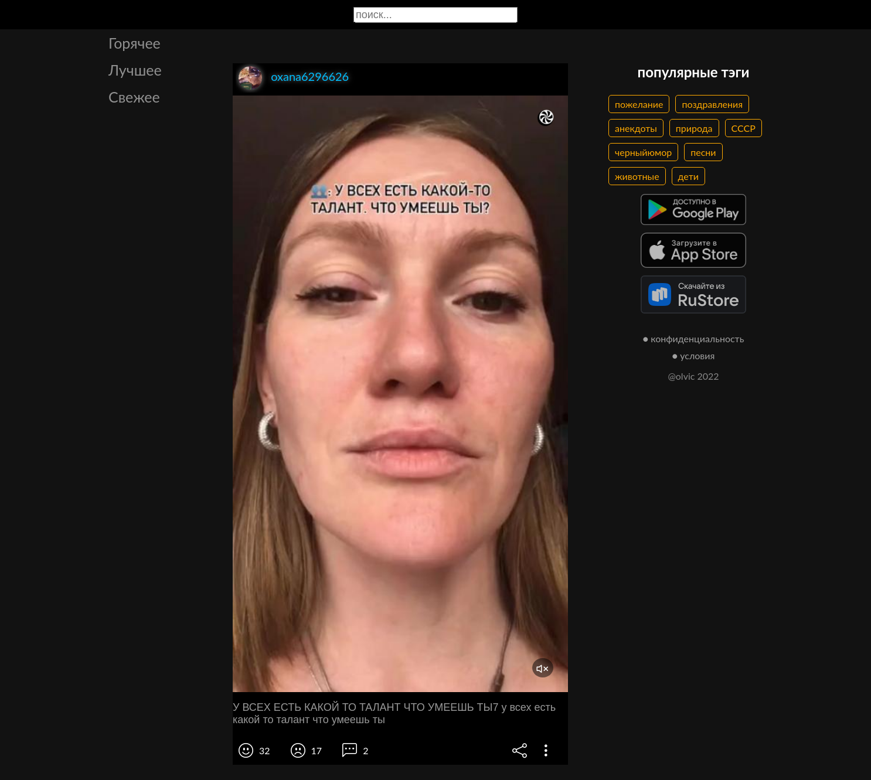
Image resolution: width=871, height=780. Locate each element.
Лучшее (135, 70)
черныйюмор (643, 152)
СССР (743, 128)
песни (703, 152)
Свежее (134, 96)
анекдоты (636, 128)
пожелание (639, 104)
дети (688, 176)
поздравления (712, 104)
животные (637, 176)
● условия (693, 355)
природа (694, 128)
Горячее (134, 43)
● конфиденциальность (693, 338)
